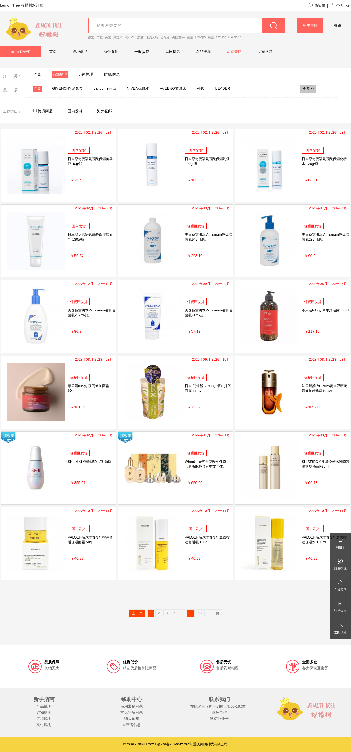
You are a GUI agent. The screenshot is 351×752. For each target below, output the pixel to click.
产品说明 (43, 706)
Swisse (221, 37)
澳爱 (140, 37)
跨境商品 (80, 51)
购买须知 (131, 718)
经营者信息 (131, 725)
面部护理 (59, 74)
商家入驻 (265, 51)
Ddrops (200, 37)
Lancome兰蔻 (104, 88)
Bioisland (234, 37)
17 (200, 613)
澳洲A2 (130, 37)
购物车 (317, 5)
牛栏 (99, 37)
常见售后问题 (131, 712)
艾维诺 (165, 37)
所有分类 (21, 51)
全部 (37, 74)
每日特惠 (172, 51)
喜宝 (190, 37)
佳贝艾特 (151, 37)
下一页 (213, 613)
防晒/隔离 (112, 74)
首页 (53, 51)
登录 (337, 25)
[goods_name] (186, 25)
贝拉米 (118, 37)
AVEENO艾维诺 (173, 88)
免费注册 (310, 25)
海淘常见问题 (131, 706)
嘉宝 (211, 37)
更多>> (308, 89)
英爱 (108, 37)
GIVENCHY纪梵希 (67, 88)
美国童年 (178, 37)
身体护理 (85, 74)
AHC (201, 88)
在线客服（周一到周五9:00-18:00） (219, 706)
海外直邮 (110, 51)
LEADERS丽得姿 (229, 88)
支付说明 (43, 725)
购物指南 (43, 712)
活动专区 (234, 51)
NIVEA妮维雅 (138, 88)
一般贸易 (141, 51)
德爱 (91, 37)
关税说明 (43, 718)
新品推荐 (203, 51)
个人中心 (340, 5)
